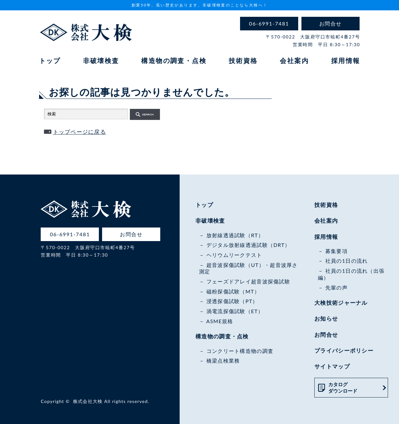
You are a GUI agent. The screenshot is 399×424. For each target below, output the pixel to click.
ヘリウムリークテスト (234, 255)
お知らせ (326, 318)
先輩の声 (336, 287)
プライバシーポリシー (343, 350)
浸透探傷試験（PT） (232, 301)
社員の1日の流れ (346, 261)
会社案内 (294, 60)
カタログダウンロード (342, 387)
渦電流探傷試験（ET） (235, 311)
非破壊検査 (101, 60)
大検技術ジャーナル (341, 302)
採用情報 (345, 60)
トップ (50, 60)
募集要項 (336, 251)
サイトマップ (332, 366)
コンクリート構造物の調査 (239, 351)
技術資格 (243, 60)
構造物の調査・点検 (173, 60)
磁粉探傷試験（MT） (233, 291)
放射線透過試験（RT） (235, 235)
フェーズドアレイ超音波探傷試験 (248, 281)
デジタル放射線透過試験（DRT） (248, 245)
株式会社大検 (88, 401)
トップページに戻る (79, 131)
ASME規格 (219, 321)
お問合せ (326, 334)
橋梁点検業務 (223, 360)
